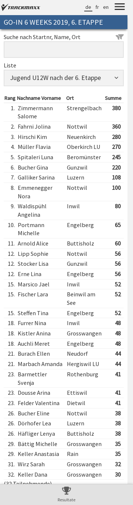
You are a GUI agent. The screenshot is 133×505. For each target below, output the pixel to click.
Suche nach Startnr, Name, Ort (64, 37)
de (88, 7)
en (106, 7)
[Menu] (119, 7)
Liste (10, 65)
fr (97, 7)
